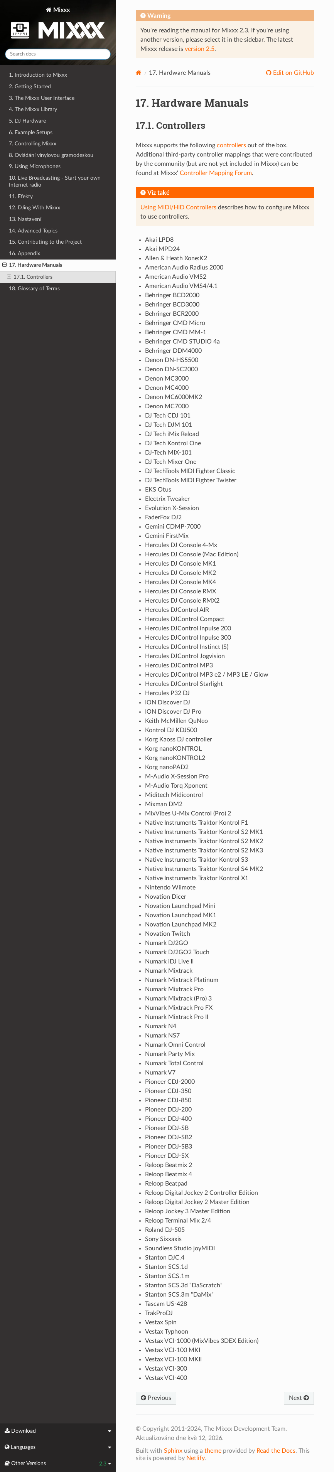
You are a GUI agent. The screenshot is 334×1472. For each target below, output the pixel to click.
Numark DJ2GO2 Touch (177, 952)
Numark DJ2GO (166, 943)
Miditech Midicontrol (174, 795)
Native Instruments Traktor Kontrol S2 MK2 (204, 841)
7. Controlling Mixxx (32, 144)
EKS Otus (158, 490)
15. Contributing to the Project (45, 242)
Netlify (195, 1458)
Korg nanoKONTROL (173, 749)
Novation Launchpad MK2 (180, 924)
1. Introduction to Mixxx (38, 75)
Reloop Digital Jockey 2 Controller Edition (201, 1193)
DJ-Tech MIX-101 (168, 453)
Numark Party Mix (170, 1054)
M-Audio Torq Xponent (176, 786)
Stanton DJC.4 (164, 1258)
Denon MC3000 (167, 379)
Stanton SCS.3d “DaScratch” (184, 1285)
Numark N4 (160, 1026)
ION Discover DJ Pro (173, 712)
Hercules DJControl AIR (177, 610)
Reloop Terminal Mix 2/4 (178, 1221)
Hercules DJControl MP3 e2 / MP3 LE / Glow (206, 675)
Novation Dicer (165, 897)
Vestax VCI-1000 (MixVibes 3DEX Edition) (201, 1341)
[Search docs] (58, 54)
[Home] (139, 72)
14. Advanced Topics (33, 231)
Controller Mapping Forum (216, 173)
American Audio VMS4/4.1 (181, 286)
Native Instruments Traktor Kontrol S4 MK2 (204, 869)
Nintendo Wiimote (170, 887)
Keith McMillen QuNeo (176, 721)
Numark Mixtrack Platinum (181, 980)
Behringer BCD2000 (172, 295)
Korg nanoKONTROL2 (175, 758)
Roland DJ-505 (165, 1230)
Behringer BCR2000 (172, 314)
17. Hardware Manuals (32, 265)
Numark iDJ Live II (169, 961)
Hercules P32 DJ (167, 693)
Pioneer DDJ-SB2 (168, 1137)
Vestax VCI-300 (166, 1369)
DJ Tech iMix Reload (172, 434)
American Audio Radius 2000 (184, 267)
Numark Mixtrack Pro (174, 989)
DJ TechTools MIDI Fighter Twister (190, 480)
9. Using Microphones (35, 166)
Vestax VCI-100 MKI (172, 1350)
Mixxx (57, 24)
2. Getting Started (30, 86)
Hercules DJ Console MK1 (180, 564)
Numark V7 (160, 1072)
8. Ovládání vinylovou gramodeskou (51, 155)
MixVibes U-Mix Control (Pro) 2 (188, 813)
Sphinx (173, 1451)
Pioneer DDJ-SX (167, 1156)
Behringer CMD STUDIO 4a (182, 342)
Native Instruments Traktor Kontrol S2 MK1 (204, 832)
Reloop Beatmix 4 (168, 1174)
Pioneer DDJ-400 (168, 1119)
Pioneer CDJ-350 (168, 1091)
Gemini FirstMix (167, 536)
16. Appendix (24, 253)
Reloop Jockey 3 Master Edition (187, 1211)
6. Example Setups (30, 132)
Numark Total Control (174, 1063)
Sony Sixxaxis (163, 1239)
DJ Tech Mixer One (170, 462)
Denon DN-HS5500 (171, 360)
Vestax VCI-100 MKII (173, 1359)
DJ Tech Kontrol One (173, 443)
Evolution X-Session (172, 508)
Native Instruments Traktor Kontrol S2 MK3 (204, 850)
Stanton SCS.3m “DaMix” (179, 1295)
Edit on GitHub (293, 73)
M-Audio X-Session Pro (177, 776)
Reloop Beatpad (166, 1184)
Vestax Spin (161, 1322)
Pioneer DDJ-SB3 (168, 1147)
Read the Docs (275, 1451)
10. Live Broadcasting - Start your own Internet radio (55, 181)
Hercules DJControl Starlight (184, 684)
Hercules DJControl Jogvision (185, 656)
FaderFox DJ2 (163, 517)
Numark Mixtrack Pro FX (179, 1008)
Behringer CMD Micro (175, 323)
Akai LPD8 (159, 240)
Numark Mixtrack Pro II (176, 1017)
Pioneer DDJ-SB (167, 1128)
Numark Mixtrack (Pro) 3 (178, 998)
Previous (156, 1398)
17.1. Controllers (29, 277)
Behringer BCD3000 (172, 304)
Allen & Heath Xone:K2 (176, 258)
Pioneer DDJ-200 (168, 1110)
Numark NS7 (162, 1035)
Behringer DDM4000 (173, 351)
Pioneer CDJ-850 (168, 1100)
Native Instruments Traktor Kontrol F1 (196, 823)
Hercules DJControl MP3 (179, 665)
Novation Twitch (167, 934)
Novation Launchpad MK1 (180, 915)
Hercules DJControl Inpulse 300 (188, 638)
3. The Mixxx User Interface (41, 98)
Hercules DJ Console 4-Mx (181, 545)
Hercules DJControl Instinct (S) (186, 647)
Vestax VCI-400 (166, 1378)
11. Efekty (21, 196)
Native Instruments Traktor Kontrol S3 (196, 860)
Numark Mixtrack (168, 971)
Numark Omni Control (175, 1045)
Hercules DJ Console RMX (180, 591)
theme (212, 1451)
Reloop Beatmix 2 (168, 1165)
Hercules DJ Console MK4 (180, 582)
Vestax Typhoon (166, 1332)
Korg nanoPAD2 (167, 767)
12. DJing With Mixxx (34, 208)
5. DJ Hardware (27, 121)
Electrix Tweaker (167, 499)
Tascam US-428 (166, 1304)
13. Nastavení (25, 219)
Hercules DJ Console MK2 (180, 573)
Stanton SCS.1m (167, 1276)
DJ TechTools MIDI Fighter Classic (190, 471)
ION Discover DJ (167, 702)
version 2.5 (199, 49)
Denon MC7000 (167, 406)
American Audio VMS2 (175, 277)
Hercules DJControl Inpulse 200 (188, 628)
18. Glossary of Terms (34, 288)
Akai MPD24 (162, 249)
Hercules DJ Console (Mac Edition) (191, 554)
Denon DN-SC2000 (171, 369)
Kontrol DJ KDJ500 (171, 730)
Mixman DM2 (163, 804)
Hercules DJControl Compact (184, 619)
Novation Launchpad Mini (180, 906)
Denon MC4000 (167, 388)
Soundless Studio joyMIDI (180, 1248)
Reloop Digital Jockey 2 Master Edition (197, 1202)
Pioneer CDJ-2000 (170, 1082)
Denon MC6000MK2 (173, 397)
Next (299, 1398)
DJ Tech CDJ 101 (168, 416)
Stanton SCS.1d (166, 1267)
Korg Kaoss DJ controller (178, 739)
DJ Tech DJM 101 (168, 425)
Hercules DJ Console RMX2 (182, 601)
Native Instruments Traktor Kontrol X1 (196, 878)
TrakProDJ (159, 1313)
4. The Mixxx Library (33, 109)
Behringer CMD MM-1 (175, 332)
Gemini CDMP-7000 (173, 527)
